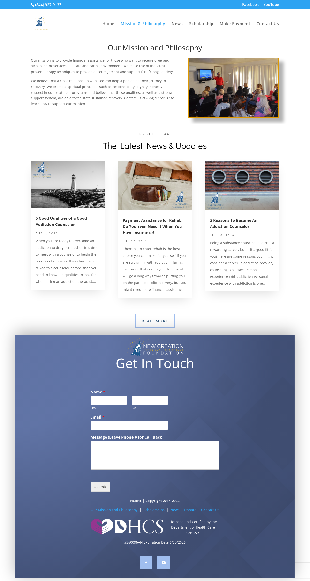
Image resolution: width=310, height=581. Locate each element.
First (94, 416)
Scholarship (201, 24)
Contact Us (268, 24)
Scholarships (155, 518)
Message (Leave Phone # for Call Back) (127, 445)
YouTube (271, 5)
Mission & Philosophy (143, 24)
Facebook (250, 5)
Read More (155, 320)
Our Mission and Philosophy (114, 518)
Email (98, 425)
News (177, 24)
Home (108, 24)
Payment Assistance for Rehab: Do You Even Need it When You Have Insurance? (153, 226)
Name (98, 400)
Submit (100, 495)
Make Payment (235, 24)
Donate (190, 518)
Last (135, 416)
